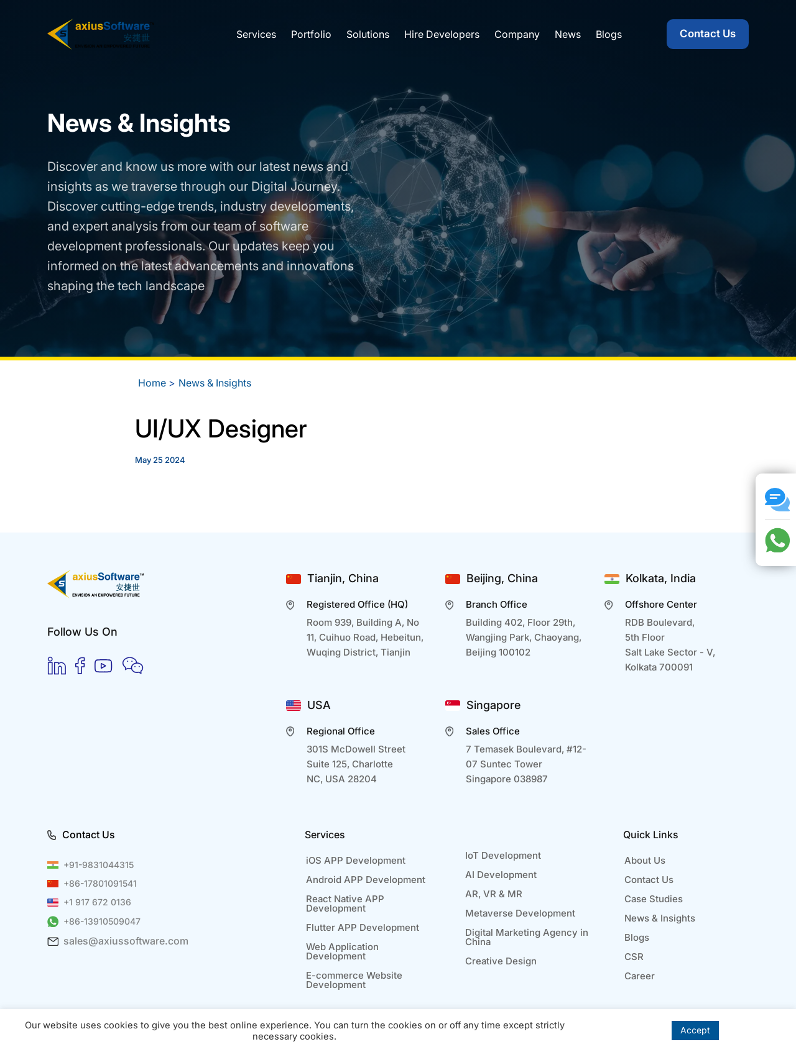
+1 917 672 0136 (97, 902)
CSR (634, 956)
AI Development (501, 874)
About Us (644, 860)
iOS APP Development (355, 860)
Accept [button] (695, 1030)
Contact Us (708, 33)
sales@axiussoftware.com (125, 941)
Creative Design (501, 961)
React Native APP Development (345, 903)
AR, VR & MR (493, 894)
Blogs (636, 937)
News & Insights (214, 383)
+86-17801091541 (100, 883)
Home (152, 383)
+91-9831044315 (98, 864)
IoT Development (503, 855)
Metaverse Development (520, 913)
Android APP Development (365, 879)
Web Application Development (342, 951)
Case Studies (653, 898)
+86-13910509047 (102, 921)
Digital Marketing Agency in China (526, 937)
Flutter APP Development (362, 927)
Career (639, 976)
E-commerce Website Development (354, 980)
